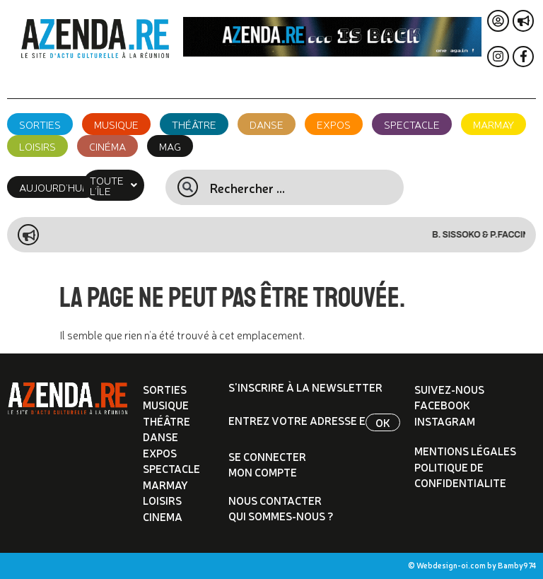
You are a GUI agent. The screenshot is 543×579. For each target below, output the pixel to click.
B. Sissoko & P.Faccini (493, 235)
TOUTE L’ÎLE (118, 185)
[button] (118, 185)
